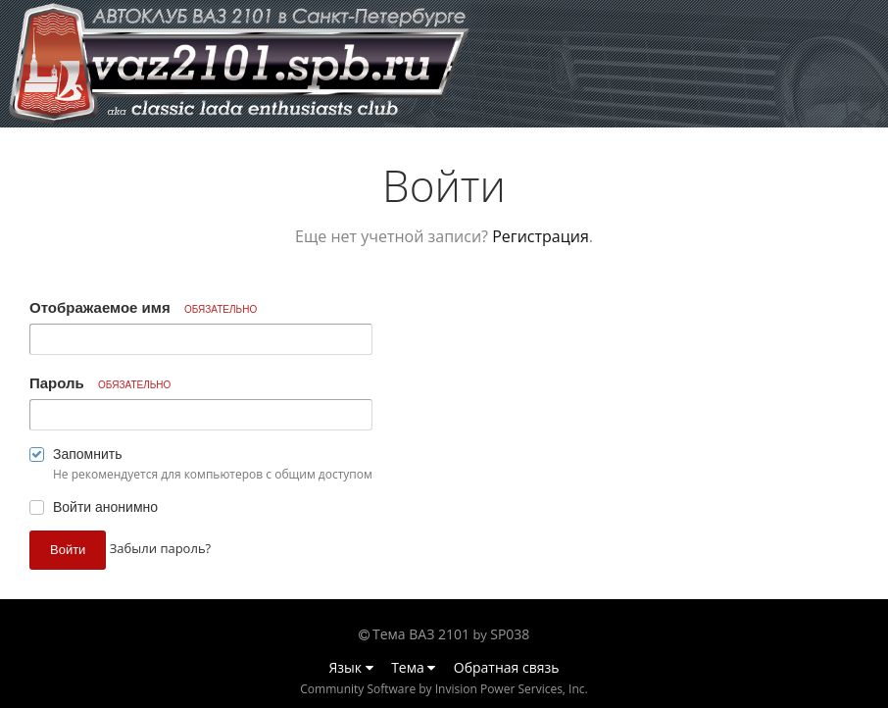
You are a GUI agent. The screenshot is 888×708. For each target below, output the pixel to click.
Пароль (100, 383)
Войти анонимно (105, 507)
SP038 (509, 634)
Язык (351, 667)
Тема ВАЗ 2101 (420, 634)
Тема (413, 667)
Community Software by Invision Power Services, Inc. (443, 689)
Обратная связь (507, 667)
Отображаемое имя (143, 307)
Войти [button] (67, 549)
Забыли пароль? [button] (160, 548)
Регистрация (540, 236)
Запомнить (88, 454)
